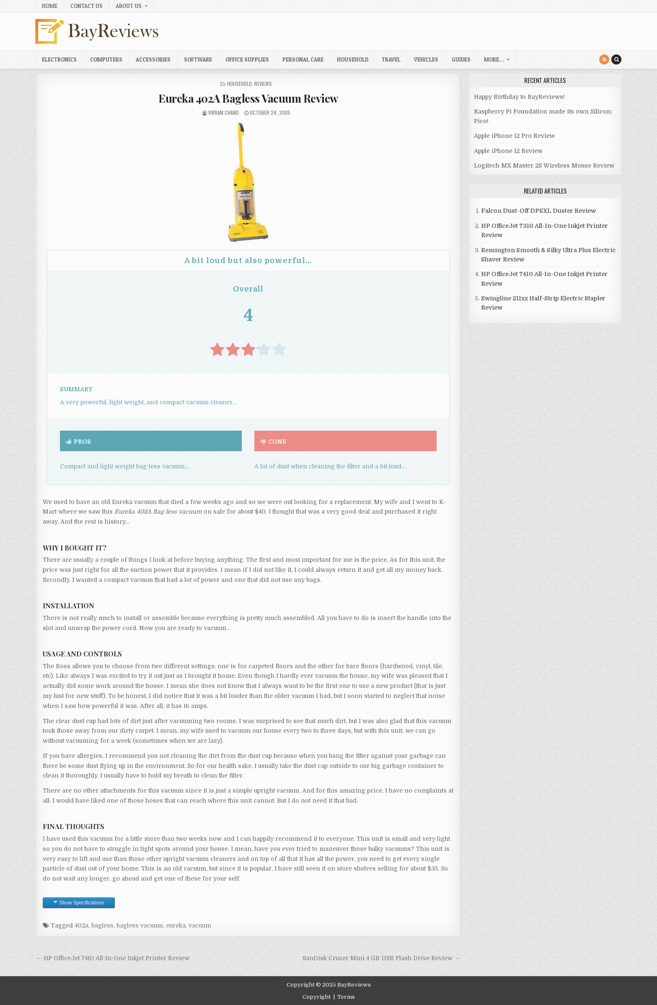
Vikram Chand (223, 112)
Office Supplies (247, 59)
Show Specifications (81, 903)
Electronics (59, 59)
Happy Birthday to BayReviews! (519, 96)
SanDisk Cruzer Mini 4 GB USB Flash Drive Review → (381, 958)
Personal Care (302, 59)
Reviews (263, 83)
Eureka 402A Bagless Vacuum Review (248, 98)
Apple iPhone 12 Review (508, 150)
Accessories (153, 59)
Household (352, 59)
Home (49, 6)
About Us (129, 6)
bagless (102, 925)
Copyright (317, 997)
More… (494, 59)
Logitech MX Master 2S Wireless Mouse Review (544, 165)
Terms (346, 997)
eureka (176, 925)
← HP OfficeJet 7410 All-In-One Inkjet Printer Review (112, 958)
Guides (461, 59)
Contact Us (86, 6)
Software (198, 59)
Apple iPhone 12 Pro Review (514, 135)
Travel (391, 59)
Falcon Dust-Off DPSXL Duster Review (538, 210)
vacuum (200, 925)
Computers (106, 59)
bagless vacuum (139, 925)
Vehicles (426, 59)
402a (81, 925)
